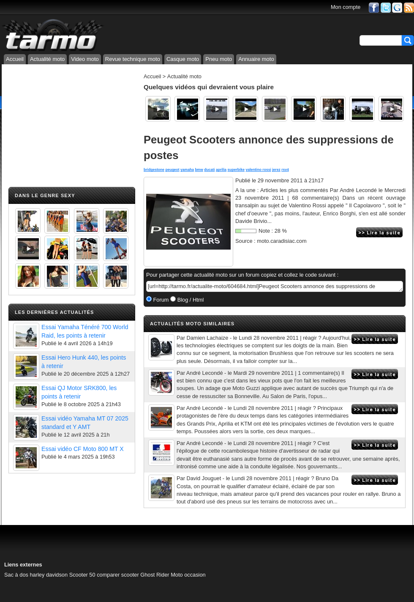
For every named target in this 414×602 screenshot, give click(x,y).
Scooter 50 (82, 575)
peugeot (172, 170)
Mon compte (345, 7)
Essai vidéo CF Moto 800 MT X (82, 448)
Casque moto (182, 59)
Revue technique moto (132, 59)
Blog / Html (190, 300)
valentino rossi (258, 170)
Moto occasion (188, 575)
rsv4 (285, 170)
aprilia (221, 170)
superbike (236, 170)
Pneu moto (218, 59)
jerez (276, 170)
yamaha (187, 170)
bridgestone (154, 170)
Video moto (85, 59)
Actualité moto (47, 59)
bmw (199, 170)
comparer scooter (118, 575)
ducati (209, 170)
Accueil (15, 59)
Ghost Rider (154, 575)
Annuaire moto (256, 59)
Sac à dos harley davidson (36, 575)
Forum (160, 300)
